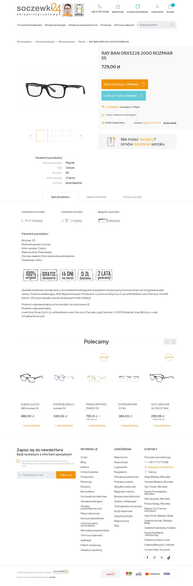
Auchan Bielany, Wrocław (158, 481)
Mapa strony (121, 521)
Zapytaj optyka (123, 516)
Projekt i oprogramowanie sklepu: (36, 577)
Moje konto (121, 457)
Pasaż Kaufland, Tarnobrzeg (154, 534)
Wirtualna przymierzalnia (95, 530)
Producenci (87, 477)
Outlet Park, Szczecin (157, 549)
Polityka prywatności (126, 477)
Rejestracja (121, 462)
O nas (84, 457)
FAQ (116, 526)
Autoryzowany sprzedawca (89, 524)
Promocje (106, 25)
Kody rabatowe (123, 511)
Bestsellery (87, 491)
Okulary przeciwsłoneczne (83, 25)
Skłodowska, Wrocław (157, 498)
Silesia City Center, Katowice (155, 510)
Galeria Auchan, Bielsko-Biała (158, 522)
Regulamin (120, 472)
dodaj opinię (169, 122)
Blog (83, 462)
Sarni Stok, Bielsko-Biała (158, 515)
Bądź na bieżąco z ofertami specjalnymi (44, 452)
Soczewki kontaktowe (30, 25)
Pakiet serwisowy (91, 545)
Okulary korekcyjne (55, 25)
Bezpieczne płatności (127, 496)
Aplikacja (86, 540)
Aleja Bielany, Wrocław (157, 477)
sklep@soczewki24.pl (160, 467)
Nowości (85, 486)
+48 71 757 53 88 (158, 462)
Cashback (112, 106)
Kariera (85, 467)
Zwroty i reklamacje (125, 501)
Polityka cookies (123, 481)
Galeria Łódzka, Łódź (157, 540)
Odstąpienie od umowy (128, 506)
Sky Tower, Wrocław (155, 486)
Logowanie (120, 467)
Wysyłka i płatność (125, 486)
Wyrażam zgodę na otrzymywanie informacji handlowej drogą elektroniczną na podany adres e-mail (48, 463)
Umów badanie (89, 472)
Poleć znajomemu (113, 122)
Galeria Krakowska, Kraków (160, 528)
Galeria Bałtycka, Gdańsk (159, 544)
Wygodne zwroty (124, 491)
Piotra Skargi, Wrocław (157, 503)
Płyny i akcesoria (90, 513)
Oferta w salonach (124, 25)
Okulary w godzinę (91, 550)
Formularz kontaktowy (157, 457)
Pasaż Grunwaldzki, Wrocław (155, 493)
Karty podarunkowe (92, 518)
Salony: (152, 472)
